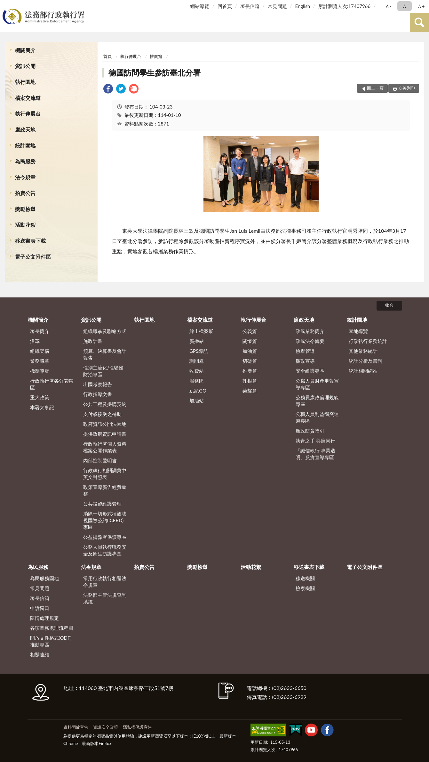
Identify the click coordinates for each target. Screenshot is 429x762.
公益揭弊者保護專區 (104, 537)
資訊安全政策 (105, 727)
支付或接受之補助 (102, 414)
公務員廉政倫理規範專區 (317, 400)
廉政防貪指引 (310, 431)
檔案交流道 (28, 98)
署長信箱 (249, 6)
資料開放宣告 (75, 727)
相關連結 (39, 654)
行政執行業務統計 (368, 341)
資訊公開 (25, 66)
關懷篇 (249, 341)
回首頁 (225, 6)
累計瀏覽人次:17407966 (344, 6)
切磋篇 (249, 361)
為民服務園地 (44, 578)
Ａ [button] (404, 6)
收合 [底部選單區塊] (389, 305)
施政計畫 (92, 341)
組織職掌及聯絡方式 (104, 331)
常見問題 (277, 6)
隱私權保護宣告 (137, 727)
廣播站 (196, 341)
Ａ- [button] (388, 6)
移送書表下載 (30, 241)
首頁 (107, 56)
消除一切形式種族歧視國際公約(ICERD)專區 (104, 520)
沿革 (35, 341)
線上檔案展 (201, 331)
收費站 (196, 371)
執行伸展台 (28, 113)
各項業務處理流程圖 (51, 628)
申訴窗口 (39, 608)
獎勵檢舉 (25, 209)
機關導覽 (39, 371)
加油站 (196, 400)
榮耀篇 (249, 390)
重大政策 (39, 397)
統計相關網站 (363, 371)
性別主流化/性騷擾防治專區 (103, 371)
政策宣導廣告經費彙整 (104, 490)
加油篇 (249, 351)
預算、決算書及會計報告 (104, 354)
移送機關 (305, 578)
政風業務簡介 (310, 331)
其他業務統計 (363, 351)
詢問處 (196, 361)
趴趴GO (197, 390)
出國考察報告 (97, 384)
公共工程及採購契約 (104, 404)
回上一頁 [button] (375, 88)
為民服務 (25, 161)
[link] (108, 89)
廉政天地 (25, 129)
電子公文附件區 (33, 257)
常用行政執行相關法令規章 (104, 581)
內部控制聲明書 (100, 460)
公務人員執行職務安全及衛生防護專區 (104, 550)
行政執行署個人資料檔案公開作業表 (104, 447)
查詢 (419, 22)
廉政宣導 (305, 361)
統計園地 (25, 145)
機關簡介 (25, 50)
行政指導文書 (97, 394)
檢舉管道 (305, 351)
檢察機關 (305, 588)
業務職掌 (39, 361)
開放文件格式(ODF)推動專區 (51, 641)
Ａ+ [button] (421, 6)
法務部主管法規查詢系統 (104, 598)
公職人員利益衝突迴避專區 (317, 417)
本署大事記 (42, 407)
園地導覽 (358, 331)
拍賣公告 (25, 193)
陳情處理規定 (44, 618)
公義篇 (249, 331)
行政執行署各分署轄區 (51, 384)
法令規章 (25, 177)
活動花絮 (25, 225)
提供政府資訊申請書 (104, 434)
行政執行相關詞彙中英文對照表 (104, 473)
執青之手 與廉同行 (315, 440)
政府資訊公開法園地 (104, 424)
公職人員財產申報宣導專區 (317, 384)
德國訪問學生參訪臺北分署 (154, 72)
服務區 (196, 381)
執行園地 (25, 82)
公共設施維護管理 (102, 504)
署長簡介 (39, 331)
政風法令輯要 (310, 341)
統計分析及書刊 (365, 361)
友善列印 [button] (406, 88)
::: (6, 6)
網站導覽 (199, 6)
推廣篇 (156, 56)
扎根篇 (249, 381)
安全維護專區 (310, 371)
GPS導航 (198, 351)
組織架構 (39, 351)
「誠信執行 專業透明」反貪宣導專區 (315, 454)
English (302, 6)
